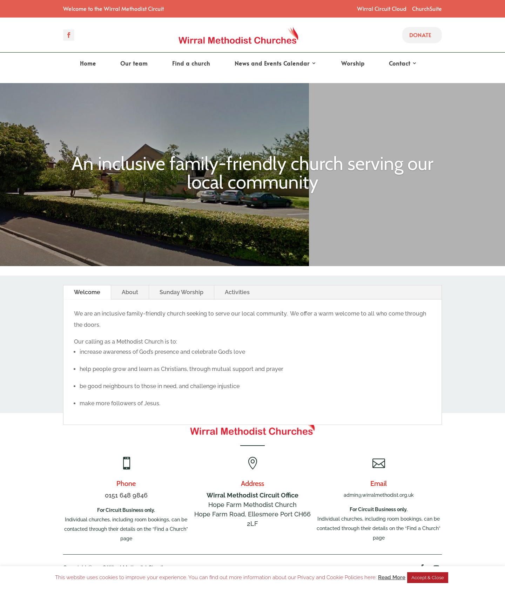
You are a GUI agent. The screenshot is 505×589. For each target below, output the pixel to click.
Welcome (87, 292)
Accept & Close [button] (427, 577)
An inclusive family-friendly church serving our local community (252, 179)
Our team (134, 64)
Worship (353, 64)
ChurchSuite (427, 8)
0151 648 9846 (126, 495)
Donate (420, 35)
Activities (237, 292)
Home (88, 64)
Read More (391, 577)
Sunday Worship (181, 292)
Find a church (191, 64)
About (130, 292)
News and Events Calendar (272, 64)
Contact (399, 64)
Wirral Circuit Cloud (381, 8)
